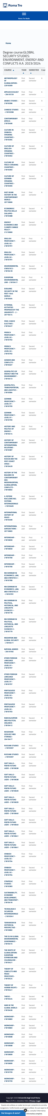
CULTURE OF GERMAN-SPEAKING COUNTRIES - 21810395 (9, 181)
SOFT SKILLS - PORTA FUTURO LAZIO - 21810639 (11, 788)
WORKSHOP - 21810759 (9, 1070)
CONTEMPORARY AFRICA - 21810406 (11, 121)
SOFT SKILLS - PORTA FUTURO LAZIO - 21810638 (11, 765)
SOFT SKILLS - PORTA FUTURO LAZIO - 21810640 (11, 811)
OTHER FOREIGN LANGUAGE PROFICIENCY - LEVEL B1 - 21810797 (10, 663)
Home (8, 43)
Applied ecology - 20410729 (11, 93)
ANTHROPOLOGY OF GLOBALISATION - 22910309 (11, 82)
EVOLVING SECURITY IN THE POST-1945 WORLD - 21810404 (11, 293)
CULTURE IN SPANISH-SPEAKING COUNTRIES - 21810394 (9, 134)
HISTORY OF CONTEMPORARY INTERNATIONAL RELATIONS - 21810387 (11, 445)
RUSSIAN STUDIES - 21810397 (11, 746)
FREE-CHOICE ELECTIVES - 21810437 (9, 323)
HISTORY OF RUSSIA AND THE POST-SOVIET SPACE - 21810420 (10, 461)
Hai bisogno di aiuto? (10, 1112)
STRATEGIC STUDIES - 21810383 (8, 884)
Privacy (32, 1100)
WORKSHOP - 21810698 (9, 1035)
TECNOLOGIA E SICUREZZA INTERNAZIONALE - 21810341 (11, 913)
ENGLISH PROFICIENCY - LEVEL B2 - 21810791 (10, 242)
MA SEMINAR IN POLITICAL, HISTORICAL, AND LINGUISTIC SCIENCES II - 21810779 (11, 625)
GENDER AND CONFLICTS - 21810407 (9, 362)
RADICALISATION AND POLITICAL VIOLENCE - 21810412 (10, 722)
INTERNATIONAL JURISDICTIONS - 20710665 (10, 528)
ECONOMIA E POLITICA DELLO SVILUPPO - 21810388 (10, 212)
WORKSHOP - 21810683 (9, 1017)
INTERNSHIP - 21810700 (9, 556)
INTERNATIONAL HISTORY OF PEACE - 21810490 (10, 516)
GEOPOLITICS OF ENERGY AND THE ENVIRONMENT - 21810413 (11, 375)
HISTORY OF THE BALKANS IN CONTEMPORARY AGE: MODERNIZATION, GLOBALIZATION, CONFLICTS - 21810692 (11, 481)
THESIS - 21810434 (8, 997)
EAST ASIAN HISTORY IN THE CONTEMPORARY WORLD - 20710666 (11, 197)
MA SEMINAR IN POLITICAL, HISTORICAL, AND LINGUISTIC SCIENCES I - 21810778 (11, 606)
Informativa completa (34, 1113)
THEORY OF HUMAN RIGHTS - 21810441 (11, 987)
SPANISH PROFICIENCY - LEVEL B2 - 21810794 (10, 857)
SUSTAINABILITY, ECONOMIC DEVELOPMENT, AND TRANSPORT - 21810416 (11, 897)
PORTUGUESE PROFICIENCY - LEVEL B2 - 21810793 (10, 694)
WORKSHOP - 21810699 (9, 1053)
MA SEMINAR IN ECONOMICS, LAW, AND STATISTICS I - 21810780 (11, 577)
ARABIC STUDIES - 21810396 (11, 101)
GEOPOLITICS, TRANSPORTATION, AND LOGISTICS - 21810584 (11, 389)
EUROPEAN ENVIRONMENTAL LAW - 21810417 (11, 280)
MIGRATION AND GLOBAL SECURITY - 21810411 (11, 640)
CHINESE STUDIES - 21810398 (11, 110)
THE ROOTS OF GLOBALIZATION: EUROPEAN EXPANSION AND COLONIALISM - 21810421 (10, 956)
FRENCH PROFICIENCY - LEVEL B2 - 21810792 (10, 336)
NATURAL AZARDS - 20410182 (11, 650)
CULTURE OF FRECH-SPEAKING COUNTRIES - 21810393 (11, 166)
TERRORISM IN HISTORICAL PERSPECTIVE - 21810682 (10, 926)
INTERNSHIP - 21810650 (9, 538)
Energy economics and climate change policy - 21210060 (11, 227)
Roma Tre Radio (24, 18)
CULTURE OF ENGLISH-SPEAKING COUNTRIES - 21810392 (9, 151)
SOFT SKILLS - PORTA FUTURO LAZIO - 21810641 (11, 833)
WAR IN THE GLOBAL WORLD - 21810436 (11, 1007)
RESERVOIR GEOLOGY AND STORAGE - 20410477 (10, 735)
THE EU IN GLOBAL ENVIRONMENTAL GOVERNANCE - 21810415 (11, 940)
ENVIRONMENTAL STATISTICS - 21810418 (11, 268)
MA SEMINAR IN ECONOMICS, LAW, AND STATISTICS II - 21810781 (11, 590)
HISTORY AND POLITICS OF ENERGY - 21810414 (9, 430)
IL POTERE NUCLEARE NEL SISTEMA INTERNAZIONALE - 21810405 (11, 501)
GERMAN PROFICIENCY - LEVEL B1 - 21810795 (10, 402)
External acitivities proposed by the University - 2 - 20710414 (11, 310)
